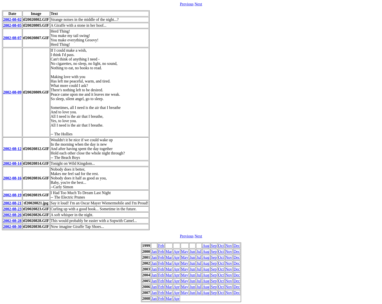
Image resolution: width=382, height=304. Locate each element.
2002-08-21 (12, 203)
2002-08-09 (12, 92)
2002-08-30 (12, 226)
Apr (177, 251)
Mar (168, 251)
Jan (154, 251)
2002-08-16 (12, 178)
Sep (214, 246)
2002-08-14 (12, 163)
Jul (199, 251)
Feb (161, 246)
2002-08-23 (12, 209)
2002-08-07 (12, 38)
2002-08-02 (12, 19)
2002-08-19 (12, 195)
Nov (228, 246)
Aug (206, 246)
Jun (192, 251)
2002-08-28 (12, 221)
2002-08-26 (12, 215)
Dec (236, 246)
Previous (187, 4)
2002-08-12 (12, 149)
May (184, 251)
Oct (221, 246)
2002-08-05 (12, 25)
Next (198, 4)
